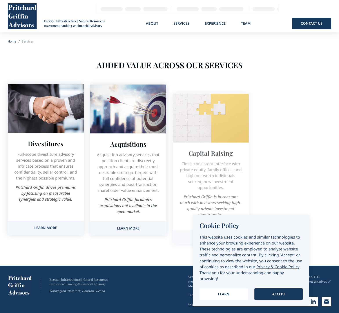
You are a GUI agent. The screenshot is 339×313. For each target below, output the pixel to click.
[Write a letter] (326, 301)
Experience (215, 23)
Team (246, 23)
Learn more (45, 227)
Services (181, 23)
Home (12, 41)
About (152, 23)
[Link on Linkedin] (313, 301)
